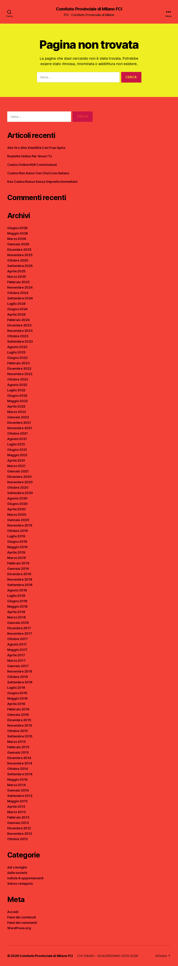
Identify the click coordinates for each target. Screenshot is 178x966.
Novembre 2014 (19, 763)
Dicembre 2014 (19, 758)
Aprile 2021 (16, 460)
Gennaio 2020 (18, 520)
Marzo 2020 (16, 514)
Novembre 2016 (19, 671)
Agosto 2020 (17, 498)
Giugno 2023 (17, 358)
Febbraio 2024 (18, 320)
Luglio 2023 (16, 352)
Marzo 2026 (16, 239)
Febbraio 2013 (18, 817)
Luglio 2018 (16, 596)
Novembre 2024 (20, 287)
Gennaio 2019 (18, 569)
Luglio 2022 (16, 390)
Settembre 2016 (19, 682)
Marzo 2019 (16, 558)
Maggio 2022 (17, 401)
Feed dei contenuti (21, 917)
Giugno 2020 (17, 504)
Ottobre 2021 (17, 433)
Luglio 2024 (16, 304)
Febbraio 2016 (18, 709)
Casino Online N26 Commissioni (32, 165)
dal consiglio (17, 867)
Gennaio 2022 (18, 417)
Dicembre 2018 (19, 574)
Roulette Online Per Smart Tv (29, 156)
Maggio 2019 (17, 547)
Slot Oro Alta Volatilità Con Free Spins (36, 148)
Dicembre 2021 (19, 423)
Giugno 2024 (17, 309)
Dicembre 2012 (19, 828)
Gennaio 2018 (18, 623)
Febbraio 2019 (18, 563)
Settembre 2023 (20, 341)
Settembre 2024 (20, 298)
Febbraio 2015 (18, 747)
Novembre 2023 (20, 331)
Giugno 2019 (17, 541)
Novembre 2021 (19, 428)
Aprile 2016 (16, 704)
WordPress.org (19, 928)
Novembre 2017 (19, 633)
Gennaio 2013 (18, 823)
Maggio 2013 (17, 801)
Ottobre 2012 (17, 839)
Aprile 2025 (16, 271)
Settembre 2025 (20, 266)
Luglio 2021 (16, 444)
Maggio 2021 (17, 455)
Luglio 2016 (16, 687)
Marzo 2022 (16, 412)
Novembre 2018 (19, 579)
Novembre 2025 (20, 255)
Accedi (12, 912)
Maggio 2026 (17, 233)
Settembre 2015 (19, 736)
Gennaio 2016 (18, 715)
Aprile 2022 (16, 406)
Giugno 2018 (17, 601)
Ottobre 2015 (17, 731)
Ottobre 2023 (17, 336)
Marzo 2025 (16, 276)
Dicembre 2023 (19, 325)
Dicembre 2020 (19, 477)
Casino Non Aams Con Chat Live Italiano (38, 173)
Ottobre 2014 (17, 769)
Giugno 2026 (17, 228)
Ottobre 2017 (17, 639)
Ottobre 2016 (17, 677)
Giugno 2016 (17, 693)
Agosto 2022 (17, 385)
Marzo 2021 (16, 466)
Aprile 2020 (16, 509)
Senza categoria (20, 883)
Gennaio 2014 (18, 790)
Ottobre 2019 (17, 531)
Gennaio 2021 (18, 471)
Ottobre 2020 (17, 487)
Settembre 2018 (19, 585)
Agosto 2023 (17, 347)
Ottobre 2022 (17, 379)
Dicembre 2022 (19, 368)
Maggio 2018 (17, 606)
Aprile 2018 (16, 612)
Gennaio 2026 (18, 244)
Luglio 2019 (16, 536)
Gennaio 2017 (18, 666)
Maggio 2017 (17, 650)
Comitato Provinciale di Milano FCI (89, 9)
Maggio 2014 (17, 779)
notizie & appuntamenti (25, 878)
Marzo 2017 (16, 660)
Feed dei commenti (22, 923)
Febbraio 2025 (18, 282)
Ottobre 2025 (17, 260)
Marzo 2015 (16, 742)
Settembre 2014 (19, 774)
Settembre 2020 (20, 493)
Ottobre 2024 (17, 293)
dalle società (17, 873)
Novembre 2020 (20, 482)
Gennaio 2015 (18, 752)
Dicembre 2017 (19, 628)
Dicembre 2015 (19, 720)
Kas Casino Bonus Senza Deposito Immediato (42, 182)
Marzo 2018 (16, 617)
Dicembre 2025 (19, 249)
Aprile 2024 (16, 314)
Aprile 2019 (16, 552)
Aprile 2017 (16, 655)
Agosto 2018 (17, 590)
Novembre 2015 (19, 725)
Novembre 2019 (19, 525)
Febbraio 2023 (18, 363)
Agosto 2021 (17, 439)
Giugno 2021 (17, 450)
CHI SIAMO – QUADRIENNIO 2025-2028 (107, 956)
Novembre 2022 (19, 374)
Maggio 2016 (17, 698)
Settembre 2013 (19, 796)
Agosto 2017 (17, 644)
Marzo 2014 (16, 785)
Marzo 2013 (16, 812)
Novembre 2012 (19, 833)
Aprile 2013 (16, 806)
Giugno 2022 (17, 395)
